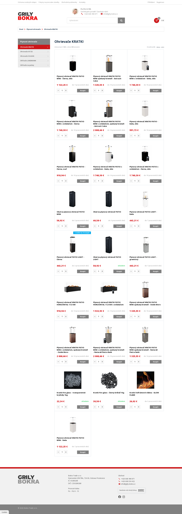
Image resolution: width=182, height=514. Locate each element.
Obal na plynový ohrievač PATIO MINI (71, 213)
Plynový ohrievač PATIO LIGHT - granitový (143, 258)
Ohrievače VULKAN (27, 56)
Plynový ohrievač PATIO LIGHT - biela (143, 213)
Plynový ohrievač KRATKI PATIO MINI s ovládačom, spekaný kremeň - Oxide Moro (72, 349)
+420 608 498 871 (91, 14)
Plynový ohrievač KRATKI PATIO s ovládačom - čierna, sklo (144, 167)
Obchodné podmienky (69, 2)
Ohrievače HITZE (26, 51)
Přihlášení (151, 2)
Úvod (21, 29)
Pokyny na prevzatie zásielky (49, 2)
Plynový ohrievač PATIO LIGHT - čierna (70, 258)
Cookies (4, 512)
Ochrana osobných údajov (27, 2)
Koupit (83, 90)
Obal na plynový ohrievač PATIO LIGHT (107, 258)
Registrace (160, 2)
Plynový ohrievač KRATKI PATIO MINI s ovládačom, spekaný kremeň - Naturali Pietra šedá (108, 349)
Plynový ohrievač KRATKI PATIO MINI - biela (70, 439)
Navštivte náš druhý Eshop (131, 490)
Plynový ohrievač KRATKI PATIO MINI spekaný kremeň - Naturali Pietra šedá (144, 349)
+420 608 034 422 (128, 481)
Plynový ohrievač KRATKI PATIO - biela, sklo (144, 122)
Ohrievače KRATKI (27, 47)
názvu (158, 47)
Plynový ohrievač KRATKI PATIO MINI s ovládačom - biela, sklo (143, 77)
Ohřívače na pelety (27, 65)
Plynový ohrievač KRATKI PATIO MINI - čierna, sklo (70, 77)
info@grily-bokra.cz (110, 14)
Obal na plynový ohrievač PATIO (107, 212)
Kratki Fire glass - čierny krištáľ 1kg (108, 392)
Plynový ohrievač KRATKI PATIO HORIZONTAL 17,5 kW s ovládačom (108, 303)
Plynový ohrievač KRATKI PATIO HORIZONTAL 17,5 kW (70, 303)
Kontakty (82, 2)
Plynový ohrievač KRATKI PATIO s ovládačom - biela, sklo (107, 167)
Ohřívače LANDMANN (28, 61)
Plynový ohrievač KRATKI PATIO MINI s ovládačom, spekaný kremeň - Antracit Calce (108, 123)
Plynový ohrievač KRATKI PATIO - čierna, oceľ (71, 167)
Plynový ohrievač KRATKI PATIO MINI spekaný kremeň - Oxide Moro (145, 303)
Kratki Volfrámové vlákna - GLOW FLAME (144, 393)
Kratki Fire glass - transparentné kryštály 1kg (71, 393)
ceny (162, 47)
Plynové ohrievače (34, 29)
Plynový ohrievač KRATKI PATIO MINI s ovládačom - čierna (70, 122)
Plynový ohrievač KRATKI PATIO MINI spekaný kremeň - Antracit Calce (107, 78)
